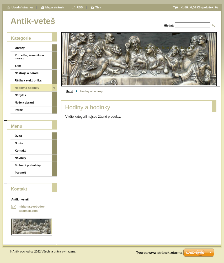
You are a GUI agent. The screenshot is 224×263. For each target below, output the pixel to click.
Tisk (98, 7)
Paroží (19, 109)
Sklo (18, 65)
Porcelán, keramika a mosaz (29, 57)
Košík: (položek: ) (199, 7)
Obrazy (20, 47)
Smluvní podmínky (28, 165)
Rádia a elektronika (28, 80)
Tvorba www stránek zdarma (159, 253)
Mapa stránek (54, 7)
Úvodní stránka (22, 7)
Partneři (20, 172)
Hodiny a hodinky (27, 87)
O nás (19, 143)
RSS (80, 7)
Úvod (69, 91)
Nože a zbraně (24, 102)
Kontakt (20, 150)
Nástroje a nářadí (27, 73)
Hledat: (169, 25)
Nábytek (20, 95)
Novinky (20, 157)
